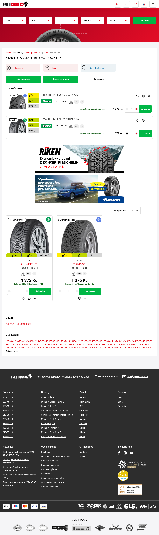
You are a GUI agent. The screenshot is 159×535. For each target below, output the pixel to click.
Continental (85, 402)
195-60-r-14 (97, 347)
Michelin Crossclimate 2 (52, 402)
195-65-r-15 (129, 347)
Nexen (82, 428)
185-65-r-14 (144, 344)
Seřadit (100, 79)
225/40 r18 (8, 410)
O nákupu (45, 452)
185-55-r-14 (101, 344)
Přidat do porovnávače (143, 96)
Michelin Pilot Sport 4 (51, 419)
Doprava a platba (49, 469)
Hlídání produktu (149, 96)
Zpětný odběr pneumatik (52, 478)
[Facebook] (118, 452)
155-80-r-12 (86, 341)
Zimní (120, 402)
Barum (83, 397)
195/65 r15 (8, 406)
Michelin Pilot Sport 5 (51, 432)
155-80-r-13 (97, 341)
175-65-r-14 (47, 344)
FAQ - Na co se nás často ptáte (55, 456)
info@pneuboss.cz (137, 376)
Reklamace (46, 473)
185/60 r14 (8, 428)
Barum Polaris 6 (48, 406)
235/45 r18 (8, 419)
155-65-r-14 (64, 341)
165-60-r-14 (108, 341)
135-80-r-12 (11, 341)
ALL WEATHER (12, 324)
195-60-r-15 (108, 347)
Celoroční (122, 406)
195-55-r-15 (75, 347)
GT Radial (84, 410)
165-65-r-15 (140, 341)
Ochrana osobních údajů (52, 482)
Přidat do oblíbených (137, 96)
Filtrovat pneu (23, 79)
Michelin (83, 423)
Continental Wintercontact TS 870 (57, 415)
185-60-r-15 (133, 344)
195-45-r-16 (54, 347)
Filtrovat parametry (60, 79)
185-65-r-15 (11, 347)
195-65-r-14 (118, 347)
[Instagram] (125, 452)
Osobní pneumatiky (33, 53)
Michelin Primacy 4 (50, 428)
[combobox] (14, 20)
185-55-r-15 (112, 344)
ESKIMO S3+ (26, 324)
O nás (82, 456)
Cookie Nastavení (49, 487)
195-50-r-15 (64, 347)
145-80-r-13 (43, 341)
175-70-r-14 (79, 344)
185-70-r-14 (32, 347)
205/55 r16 (8, 397)
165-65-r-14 (129, 341)
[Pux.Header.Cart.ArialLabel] (135, 4)
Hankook (84, 415)
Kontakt (83, 452)
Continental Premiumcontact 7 (55, 410)
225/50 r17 (8, 436)
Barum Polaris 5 (48, 397)
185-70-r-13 (21, 347)
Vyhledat (144, 20)
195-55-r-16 (86, 347)
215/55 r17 (8, 415)
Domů (8, 53)
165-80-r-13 (25, 344)
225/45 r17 (8, 402)
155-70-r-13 (75, 341)
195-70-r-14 (140, 347)
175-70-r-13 (69, 344)
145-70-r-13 (21, 341)
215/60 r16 (8, 423)
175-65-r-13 (36, 344)
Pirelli (82, 436)
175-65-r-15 (58, 344)
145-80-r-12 (32, 341)
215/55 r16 (8, 432)
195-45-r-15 (43, 347)
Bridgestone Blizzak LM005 (53, 436)
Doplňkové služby (49, 460)
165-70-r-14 (15, 344)
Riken (82, 432)
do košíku (145, 109)
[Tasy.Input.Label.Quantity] (132, 108)
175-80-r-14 (90, 344)
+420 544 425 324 (108, 376)
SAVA (45, 53)
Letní (120, 397)
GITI (81, 406)
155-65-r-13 (54, 341)
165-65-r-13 (118, 341)
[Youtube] (131, 452)
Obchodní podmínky (50, 465)
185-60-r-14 (122, 344)
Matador (83, 419)
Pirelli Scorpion (48, 423)
